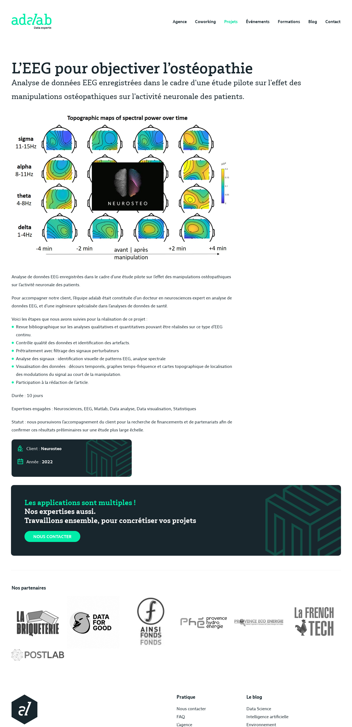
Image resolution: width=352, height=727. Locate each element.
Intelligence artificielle (209, 669)
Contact (333, 22)
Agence (177, 22)
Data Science (200, 661)
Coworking (203, 22)
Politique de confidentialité (290, 677)
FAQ (142, 669)
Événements (256, 22)
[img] (31, 22)
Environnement (202, 677)
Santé (193, 685)
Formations (288, 22)
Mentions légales (281, 661)
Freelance (197, 692)
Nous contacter (53, 491)
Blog (312, 22)
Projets (229, 22)
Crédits (271, 669)
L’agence (145, 677)
